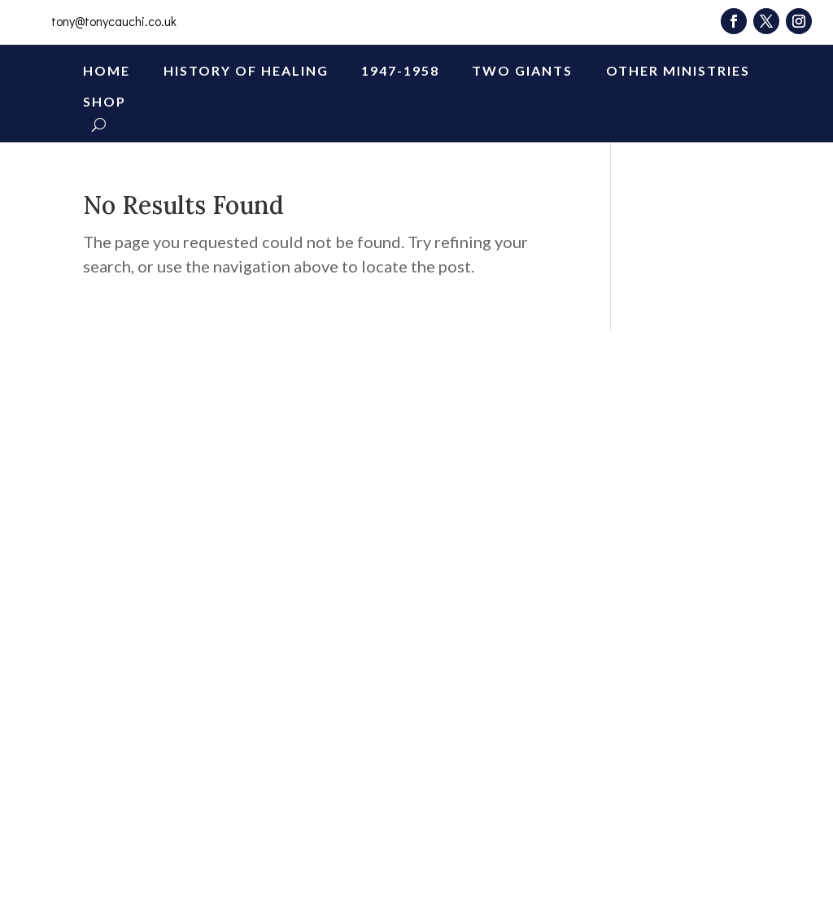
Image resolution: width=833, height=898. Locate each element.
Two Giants (522, 70)
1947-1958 (400, 70)
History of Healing (246, 70)
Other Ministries (678, 70)
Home (106, 70)
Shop (104, 101)
